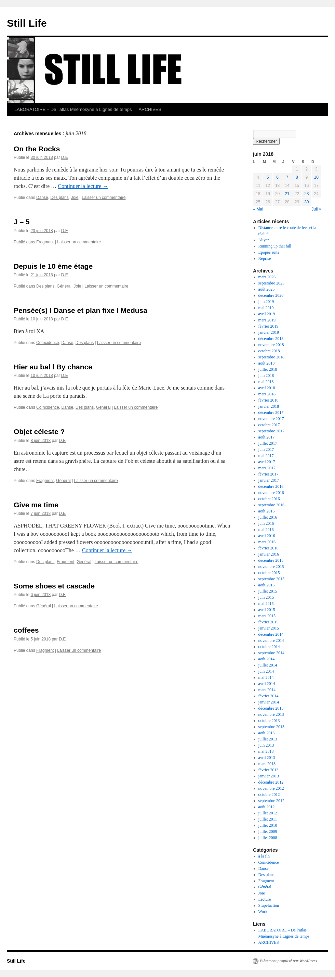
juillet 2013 (267, 739)
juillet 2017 (267, 443)
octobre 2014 (269, 646)
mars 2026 (267, 277)
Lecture (264, 899)
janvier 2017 (268, 480)
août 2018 (266, 363)
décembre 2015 (271, 560)
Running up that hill (274, 246)
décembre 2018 (271, 338)
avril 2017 (266, 461)
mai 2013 (266, 751)
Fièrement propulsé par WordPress (288, 961)
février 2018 (268, 400)
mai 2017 (266, 455)
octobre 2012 (269, 794)
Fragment (45, 242)
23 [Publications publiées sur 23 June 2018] (306, 193)
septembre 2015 (271, 578)
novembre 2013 (271, 714)
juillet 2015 (267, 591)
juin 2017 (266, 449)
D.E (64, 157)
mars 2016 (267, 542)
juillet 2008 (267, 837)
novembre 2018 (271, 344)
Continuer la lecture (83, 186)
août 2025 (266, 289)
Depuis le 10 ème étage (53, 266)
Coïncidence (47, 342)
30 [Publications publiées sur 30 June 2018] (306, 202)
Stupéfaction (268, 905)
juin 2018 (266, 375)
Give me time (36, 505)
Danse (42, 197)
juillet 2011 (267, 819)
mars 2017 (267, 468)
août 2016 (266, 511)
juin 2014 (266, 671)
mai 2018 (266, 381)
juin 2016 (266, 523)
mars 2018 (267, 394)
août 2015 (266, 585)
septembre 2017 (271, 431)
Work (262, 911)
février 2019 (268, 326)
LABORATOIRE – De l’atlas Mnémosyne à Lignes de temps (73, 109)
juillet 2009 (267, 831)
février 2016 (268, 548)
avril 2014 (266, 683)
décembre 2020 (271, 295)
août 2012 (266, 806)
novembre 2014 (271, 640)
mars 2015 (267, 615)
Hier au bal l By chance (53, 367)
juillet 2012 (267, 813)
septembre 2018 (271, 357)
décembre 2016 (271, 486)
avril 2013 (266, 757)
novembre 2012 (271, 788)
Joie (74, 197)
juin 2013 (266, 745)
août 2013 (266, 733)
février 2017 (268, 474)
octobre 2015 (269, 572)
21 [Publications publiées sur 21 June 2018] (287, 193)
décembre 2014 (271, 634)
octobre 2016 (269, 498)
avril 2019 (266, 314)
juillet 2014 (267, 665)
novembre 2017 (271, 418)
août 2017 (266, 437)
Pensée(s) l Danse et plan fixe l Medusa (80, 310)
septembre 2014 (271, 652)
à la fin (264, 856)
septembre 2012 (271, 800)
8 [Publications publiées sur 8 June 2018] (297, 177)
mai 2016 (266, 529)
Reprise (264, 258)
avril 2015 (266, 609)
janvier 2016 (268, 554)
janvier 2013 (268, 776)
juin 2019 (266, 301)
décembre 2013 (271, 708)
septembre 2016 (271, 505)
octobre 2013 (269, 720)
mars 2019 (267, 320)
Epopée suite (269, 252)
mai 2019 (266, 307)
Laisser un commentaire (103, 197)
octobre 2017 (269, 424)
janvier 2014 (268, 702)
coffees (26, 630)
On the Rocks (37, 149)
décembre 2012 (271, 782)
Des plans (59, 197)
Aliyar (263, 240)
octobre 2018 (269, 350)
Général (64, 286)
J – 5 (22, 222)
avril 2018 (266, 387)
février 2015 (268, 622)
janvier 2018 (268, 406)
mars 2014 (267, 689)
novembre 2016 (271, 492)
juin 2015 (266, 597)
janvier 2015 (268, 628)
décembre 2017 (271, 412)
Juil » (316, 209)
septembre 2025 (271, 283)
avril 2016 (266, 535)
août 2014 (266, 659)
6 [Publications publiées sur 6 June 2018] (277, 177)
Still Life (27, 23)
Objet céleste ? (39, 431)
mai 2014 (266, 677)
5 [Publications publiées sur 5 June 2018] (268, 177)
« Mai (258, 209)
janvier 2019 (268, 332)
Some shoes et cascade (54, 586)
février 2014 (268, 696)
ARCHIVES (149, 109)
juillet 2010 (267, 825)
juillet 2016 (267, 517)
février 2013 (268, 769)
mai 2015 (266, 603)
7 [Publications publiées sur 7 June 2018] (287, 177)
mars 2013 (267, 763)
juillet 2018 (267, 369)
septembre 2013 (271, 726)
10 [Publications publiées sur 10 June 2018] (316, 177)
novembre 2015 (271, 566)
